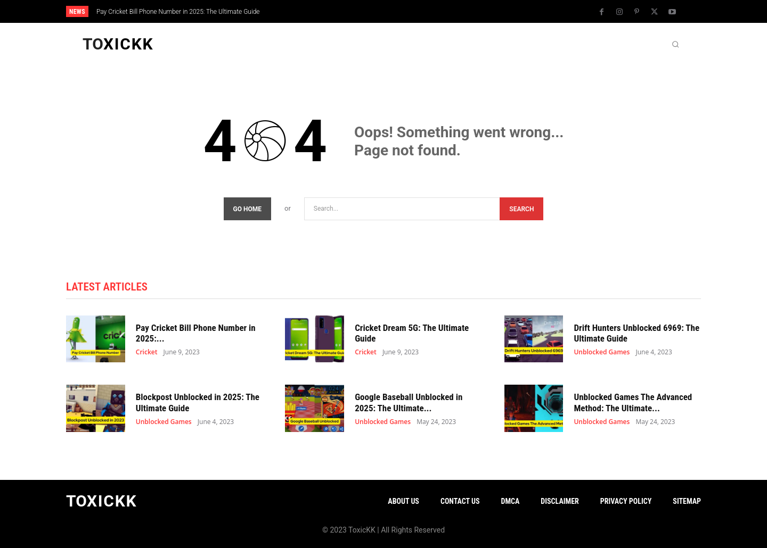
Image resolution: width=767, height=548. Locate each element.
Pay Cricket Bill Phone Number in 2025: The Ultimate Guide (178, 11)
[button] (675, 44)
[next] (419, 11)
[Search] (521, 208)
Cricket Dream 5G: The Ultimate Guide (412, 333)
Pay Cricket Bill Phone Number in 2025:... (196, 333)
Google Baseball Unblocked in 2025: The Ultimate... (408, 402)
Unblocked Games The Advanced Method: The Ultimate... (633, 402)
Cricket (147, 353)
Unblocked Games (602, 353)
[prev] (402, 11)
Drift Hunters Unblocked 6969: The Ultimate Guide (636, 333)
